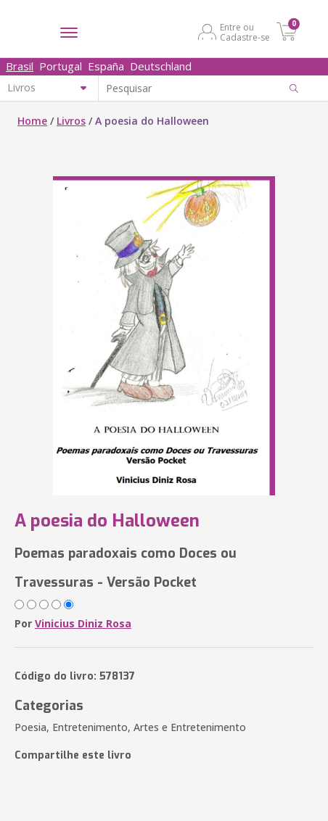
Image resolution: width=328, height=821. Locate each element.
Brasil (19, 66)
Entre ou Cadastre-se (245, 32)
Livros (71, 121)
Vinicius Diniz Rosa (83, 623)
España (106, 66)
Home (32, 121)
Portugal (60, 66)
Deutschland (161, 66)
